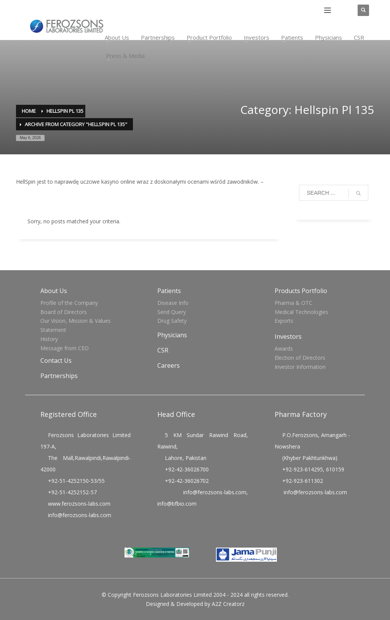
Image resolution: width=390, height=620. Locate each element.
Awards (284, 348)
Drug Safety (172, 320)
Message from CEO (64, 348)
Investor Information (300, 366)
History (49, 339)
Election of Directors (300, 357)
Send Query (171, 312)
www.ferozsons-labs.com (79, 503)
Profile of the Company (69, 302)
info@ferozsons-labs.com (79, 515)
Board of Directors (63, 312)
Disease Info (173, 302)
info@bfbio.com (177, 503)
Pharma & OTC (293, 302)
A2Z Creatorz (228, 603)
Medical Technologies (301, 312)
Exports (284, 320)
